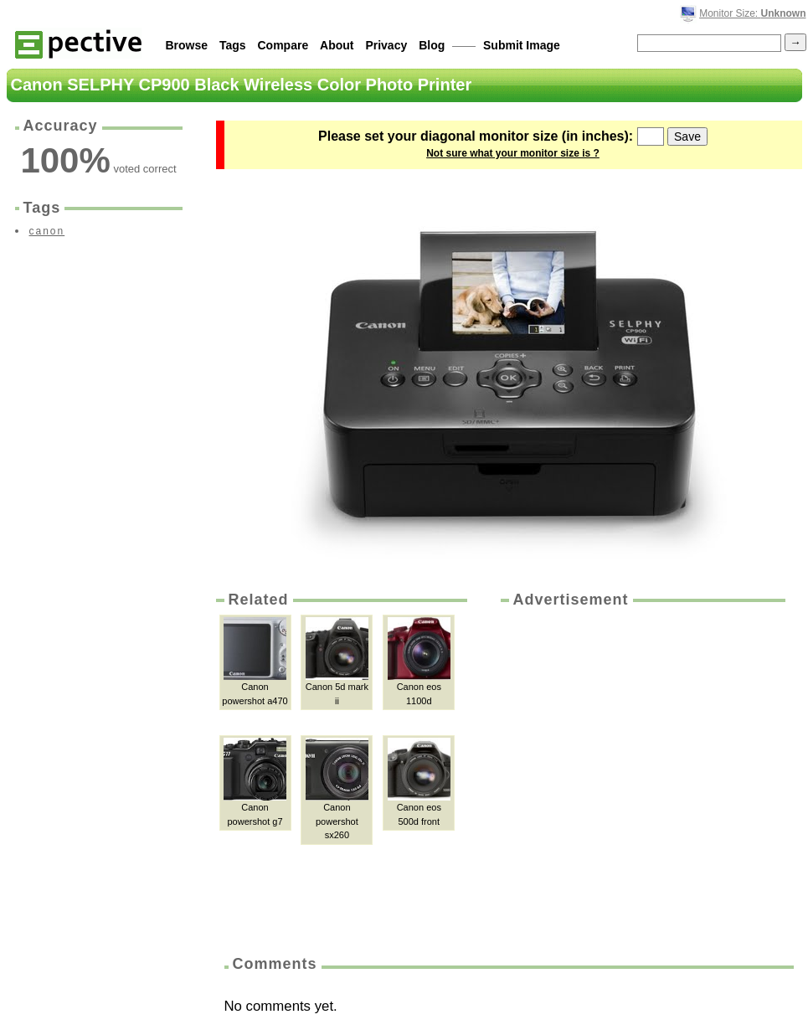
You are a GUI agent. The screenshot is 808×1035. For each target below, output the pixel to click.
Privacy (386, 45)
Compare (283, 45)
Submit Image (521, 45)
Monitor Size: (752, 13)
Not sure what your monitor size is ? (513, 153)
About (336, 45)
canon (47, 231)
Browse (187, 45)
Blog (432, 45)
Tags (232, 45)
